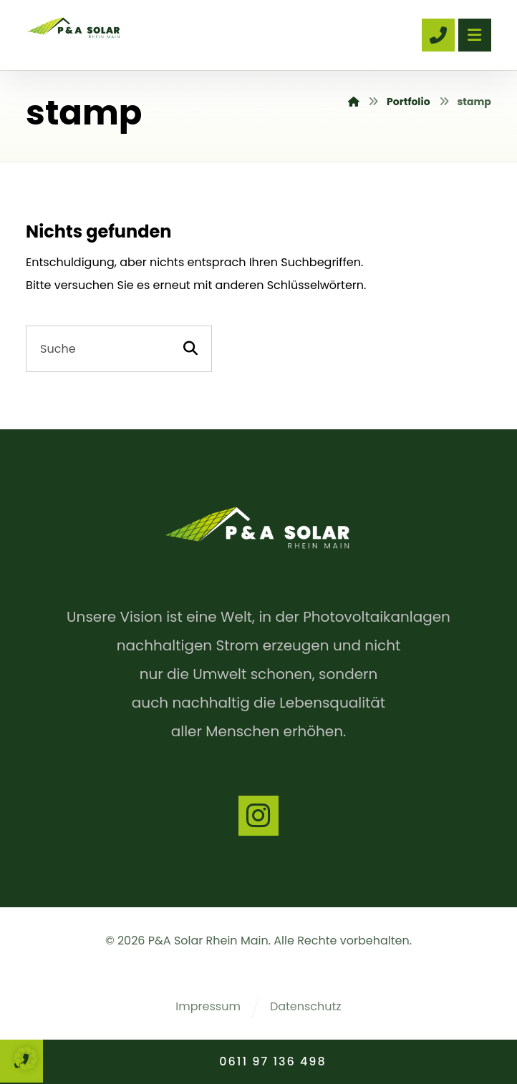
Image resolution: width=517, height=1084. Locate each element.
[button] (26, 1058)
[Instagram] (258, 816)
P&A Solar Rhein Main (208, 940)
